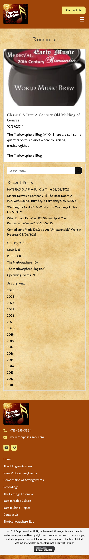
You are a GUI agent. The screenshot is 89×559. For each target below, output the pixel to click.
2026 (10, 290)
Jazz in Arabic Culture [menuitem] (17, 501)
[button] (6, 448)
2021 (10, 322)
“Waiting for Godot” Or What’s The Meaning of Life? (42, 207)
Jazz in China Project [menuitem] (16, 508)
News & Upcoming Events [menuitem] (20, 473)
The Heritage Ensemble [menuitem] (18, 494)
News (10, 250)
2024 (10, 303)
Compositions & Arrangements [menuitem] (23, 480)
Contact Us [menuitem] (10, 515)
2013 (10, 372)
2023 (10, 309)
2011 (10, 385)
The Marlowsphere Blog (24, 155)
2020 (11, 328)
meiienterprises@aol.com (27, 437)
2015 (10, 360)
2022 (10, 315)
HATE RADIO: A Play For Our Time (29, 189)
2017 (10, 347)
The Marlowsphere (19, 262)
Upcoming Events (19, 275)
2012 (10, 379)
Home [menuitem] (7, 459)
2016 (10, 353)
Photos (12, 256)
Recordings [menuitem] (10, 487)
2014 (10, 366)
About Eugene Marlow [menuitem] (17, 466)
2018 (10, 341)
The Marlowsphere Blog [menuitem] (18, 521)
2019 (10, 335)
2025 (10, 297)
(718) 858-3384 (20, 430)
